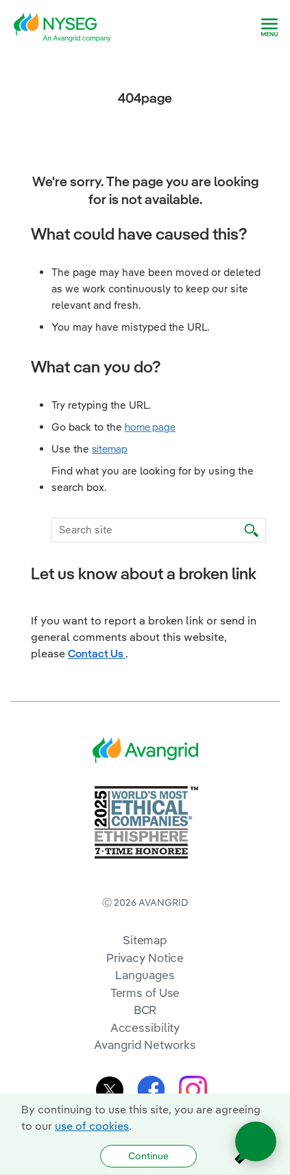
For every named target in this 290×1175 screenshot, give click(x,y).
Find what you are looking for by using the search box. (152, 479)
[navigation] (269, 27)
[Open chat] (255, 1141)
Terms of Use (145, 992)
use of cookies (92, 1126)
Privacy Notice (145, 957)
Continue (148, 1156)
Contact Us (96, 653)
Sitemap (145, 940)
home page (150, 426)
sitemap (110, 448)
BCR (145, 1009)
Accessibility (145, 1027)
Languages (144, 975)
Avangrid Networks (144, 1044)
